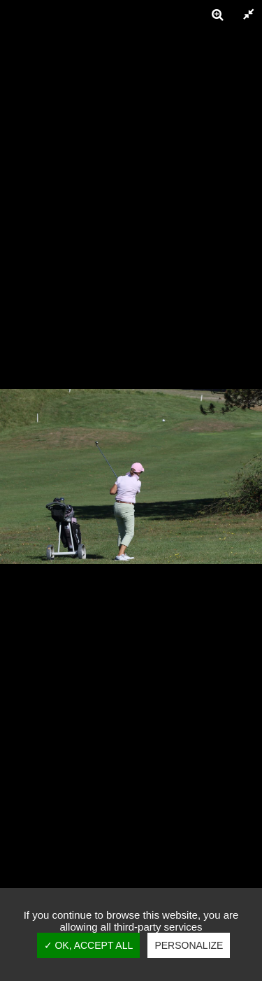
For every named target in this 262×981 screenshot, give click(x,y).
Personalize (188, 945)
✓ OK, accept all (88, 945)
